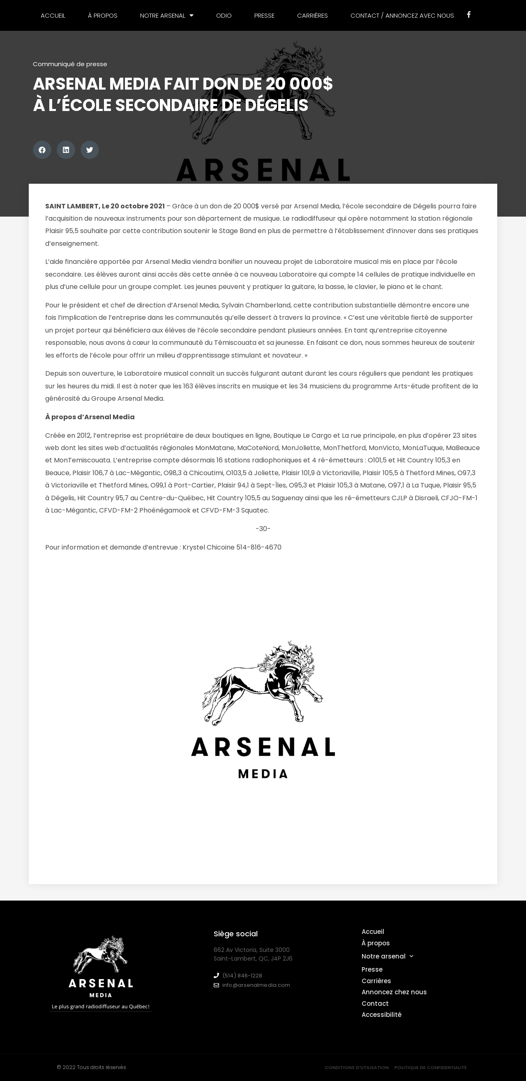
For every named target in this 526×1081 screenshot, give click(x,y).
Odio (224, 15)
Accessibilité (381, 1014)
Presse (264, 15)
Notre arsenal (167, 15)
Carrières (312, 15)
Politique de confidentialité (430, 1067)
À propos (103, 15)
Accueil (53, 15)
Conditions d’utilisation (357, 1067)
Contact (375, 1003)
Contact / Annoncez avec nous (402, 15)
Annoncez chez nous (394, 992)
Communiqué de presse (70, 64)
